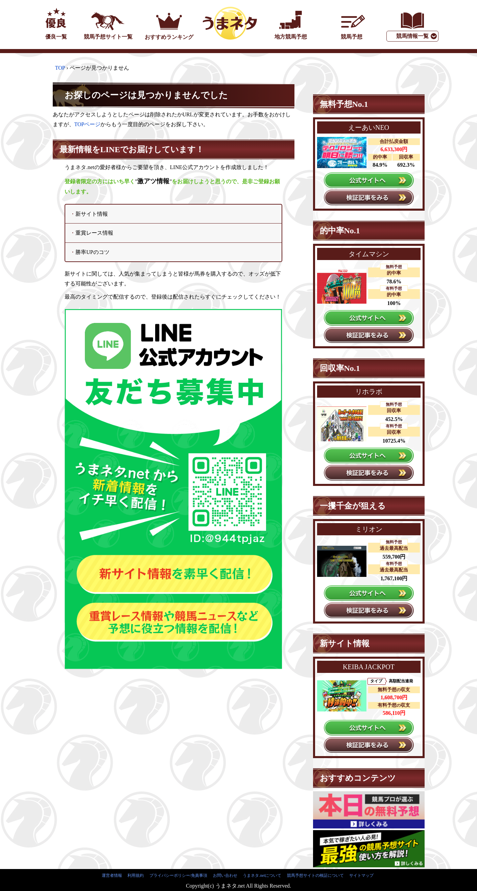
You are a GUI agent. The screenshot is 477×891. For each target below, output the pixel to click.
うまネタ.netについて (262, 875)
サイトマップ (361, 875)
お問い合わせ (225, 875)
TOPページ (87, 124)
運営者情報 (112, 875)
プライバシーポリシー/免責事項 (178, 875)
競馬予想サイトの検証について (315, 875)
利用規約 (135, 875)
